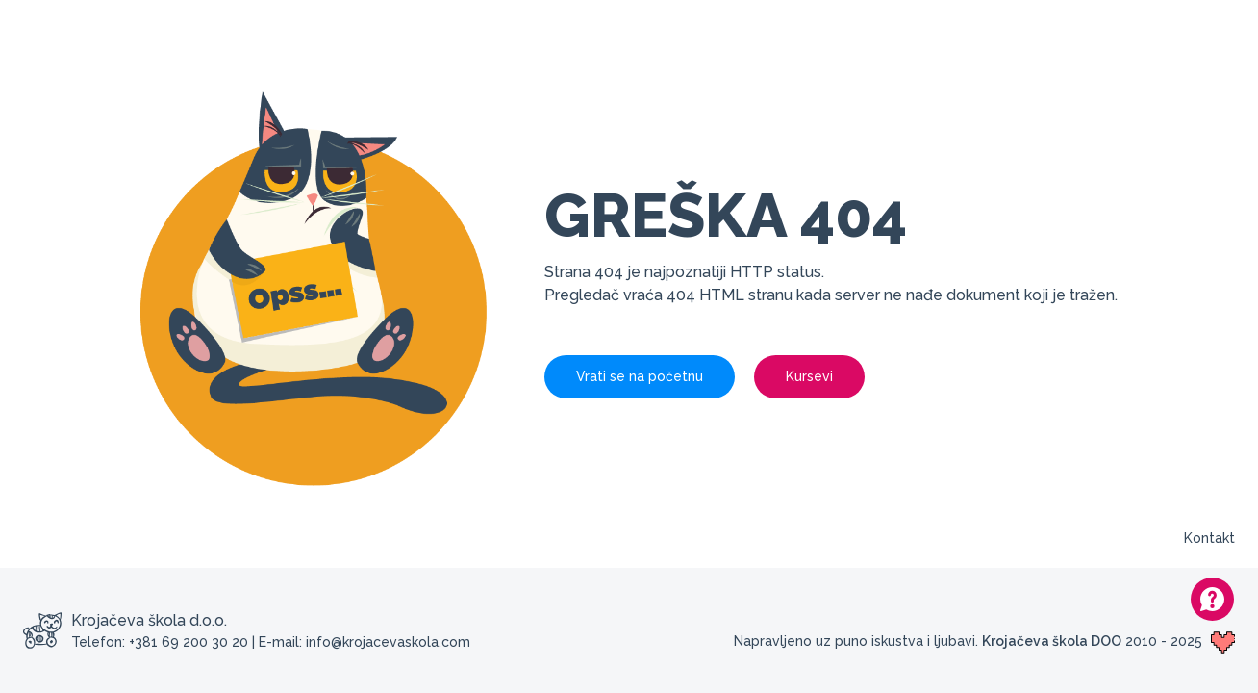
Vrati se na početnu (639, 376)
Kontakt (1209, 538)
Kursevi (809, 376)
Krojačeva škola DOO (1051, 641)
